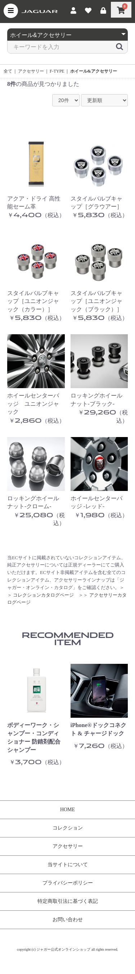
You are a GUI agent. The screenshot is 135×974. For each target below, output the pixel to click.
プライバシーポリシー (67, 883)
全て (8, 71)
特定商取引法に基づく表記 (67, 901)
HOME (67, 809)
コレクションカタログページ (43, 595)
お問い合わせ (68, 919)
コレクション (68, 828)
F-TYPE (57, 71)
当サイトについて (68, 864)
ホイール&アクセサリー (93, 71)
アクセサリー (31, 71)
